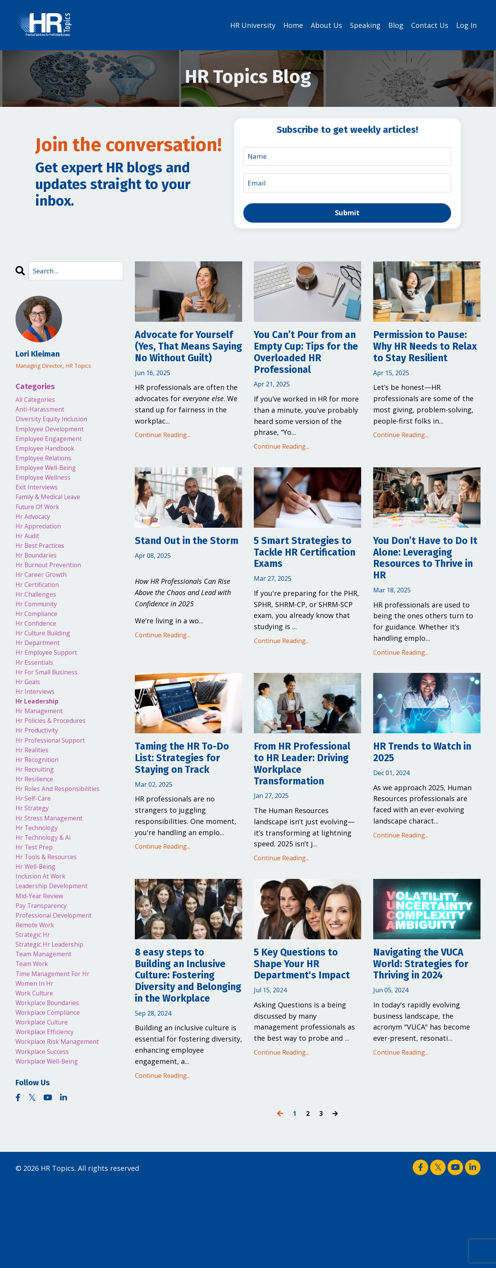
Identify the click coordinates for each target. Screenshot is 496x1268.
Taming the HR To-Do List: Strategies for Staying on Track (184, 802)
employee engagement (54, 446)
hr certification (41, 613)
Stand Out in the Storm (179, 559)
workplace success (47, 1148)
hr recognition (40, 813)
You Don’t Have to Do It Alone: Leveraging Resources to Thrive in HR (426, 580)
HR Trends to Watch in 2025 (425, 789)
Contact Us (429, 24)
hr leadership (40, 747)
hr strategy (35, 869)
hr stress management (54, 880)
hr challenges (39, 624)
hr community (40, 635)
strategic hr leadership (55, 1025)
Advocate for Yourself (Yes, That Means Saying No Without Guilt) (184, 358)
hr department (41, 680)
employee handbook (50, 457)
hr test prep (37, 914)
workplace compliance (54, 1103)
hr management (43, 758)
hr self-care (35, 858)
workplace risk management (64, 1137)
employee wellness (47, 490)
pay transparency (45, 981)
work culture (38, 1081)
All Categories (39, 401)
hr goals (30, 724)
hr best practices (44, 568)
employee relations (48, 468)
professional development (60, 992)
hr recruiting (38, 825)
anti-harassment (44, 412)
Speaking (365, 24)
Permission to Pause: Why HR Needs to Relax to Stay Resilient (420, 358)
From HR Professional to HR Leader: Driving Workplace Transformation (303, 809)
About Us (326, 24)
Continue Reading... (162, 456)
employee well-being (51, 479)
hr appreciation (42, 546)
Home (293, 24)
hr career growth (45, 602)
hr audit (29, 557)
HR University (253, 24)
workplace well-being (52, 1159)
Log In (466, 24)
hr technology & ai (47, 903)
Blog (395, 24)
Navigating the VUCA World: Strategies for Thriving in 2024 (415, 1032)
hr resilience (37, 836)
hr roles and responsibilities (64, 847)
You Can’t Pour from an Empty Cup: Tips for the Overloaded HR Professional (307, 358)
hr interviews (38, 735)
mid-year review (43, 970)
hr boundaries (40, 579)
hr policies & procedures (57, 769)
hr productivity (41, 780)
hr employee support (52, 691)
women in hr (37, 1070)
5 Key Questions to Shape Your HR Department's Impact (304, 1032)
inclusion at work (45, 947)
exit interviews (40, 501)
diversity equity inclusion (58, 423)
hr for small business (52, 713)
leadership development (58, 958)
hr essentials (37, 702)
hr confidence (39, 657)
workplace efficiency (50, 1126)
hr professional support (56, 791)
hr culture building (48, 669)
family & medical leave (54, 513)
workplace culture (47, 1115)
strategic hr (36, 1014)
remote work (38, 1003)
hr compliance (40, 646)
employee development (55, 434)
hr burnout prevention (54, 590)
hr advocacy (36, 535)
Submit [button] (347, 213)
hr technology (40, 892)
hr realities (35, 802)
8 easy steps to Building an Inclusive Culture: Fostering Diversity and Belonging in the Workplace (185, 1046)
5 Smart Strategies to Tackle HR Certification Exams (305, 566)
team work (35, 1048)
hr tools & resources (51, 925)
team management (48, 1037)
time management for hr (59, 1059)
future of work (42, 523)
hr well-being (38, 936)
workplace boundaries (53, 1092)
